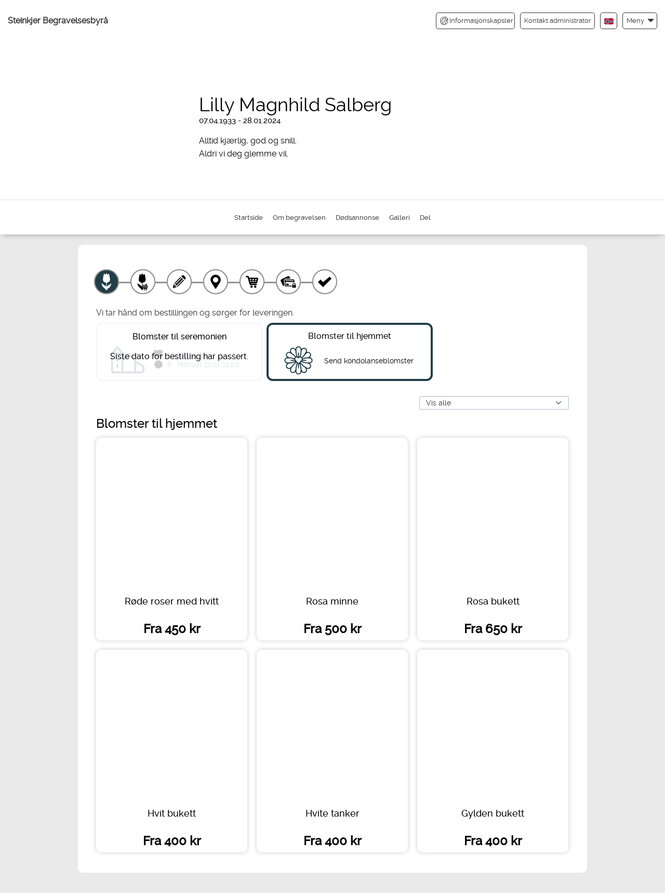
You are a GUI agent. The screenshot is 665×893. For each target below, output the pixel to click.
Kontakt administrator (557, 20)
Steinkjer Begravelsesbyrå (58, 20)
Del (425, 217)
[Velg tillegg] (142, 281)
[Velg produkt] (106, 281)
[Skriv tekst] (179, 281)
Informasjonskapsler (476, 21)
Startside (248, 217)
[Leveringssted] (215, 281)
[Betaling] (288, 281)
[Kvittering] (324, 281)
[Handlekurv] (252, 281)
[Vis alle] (494, 403)
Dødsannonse (357, 217)
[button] (639, 20)
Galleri (399, 217)
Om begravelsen (299, 217)
